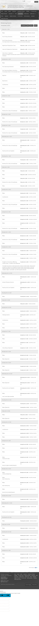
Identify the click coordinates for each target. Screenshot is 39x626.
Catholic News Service (4, 18)
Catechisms (14, 11)
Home (2, 11)
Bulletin (9, 11)
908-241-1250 (6, 580)
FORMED (27, 11)
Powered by (28, 584)
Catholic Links (32, 13)
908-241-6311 (5, 581)
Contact (6, 11)
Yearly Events (20, 13)
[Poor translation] (8, 595)
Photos (31, 576)
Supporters (34, 576)
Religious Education (4, 13)
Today (28, 25)
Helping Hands (26, 13)
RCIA (16, 13)
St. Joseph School (33, 11)
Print (36, 25)
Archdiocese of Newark (21, 11)
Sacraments (10, 13)
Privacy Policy (34, 584)
